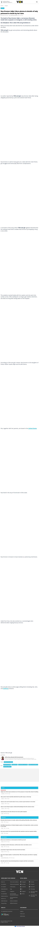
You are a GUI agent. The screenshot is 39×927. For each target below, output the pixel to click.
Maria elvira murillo (33, 764)
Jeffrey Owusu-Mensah (14, 15)
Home (2, 5)
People (6, 5)
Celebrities (3, 793)
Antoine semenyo (7, 766)
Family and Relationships (4, 857)
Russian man (14, 764)
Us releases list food (23, 764)
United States (32, 428)
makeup (5, 688)
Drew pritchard (7, 764)
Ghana (2, 862)
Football (2, 798)
